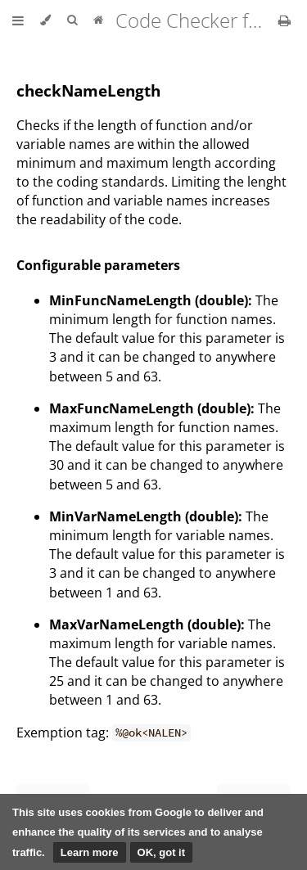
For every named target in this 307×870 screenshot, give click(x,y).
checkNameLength (88, 90)
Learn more (90, 852)
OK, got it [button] (162, 852)
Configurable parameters (98, 265)
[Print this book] (284, 20)
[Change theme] (45, 20)
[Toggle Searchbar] (72, 20)
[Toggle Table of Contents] (18, 20)
